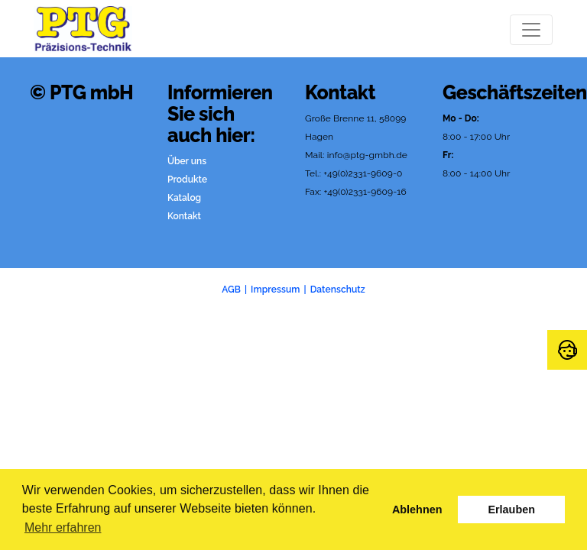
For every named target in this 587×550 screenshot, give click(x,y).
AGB (231, 289)
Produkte (187, 179)
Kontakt (184, 216)
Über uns (186, 161)
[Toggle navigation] (531, 30)
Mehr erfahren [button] (63, 527)
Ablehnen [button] (417, 509)
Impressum (275, 289)
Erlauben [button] (511, 509)
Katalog (184, 197)
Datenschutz (337, 289)
